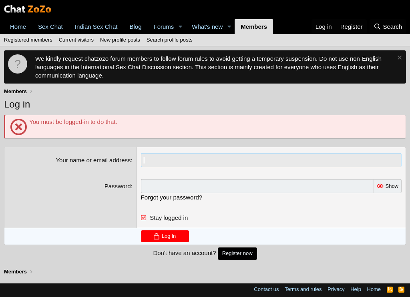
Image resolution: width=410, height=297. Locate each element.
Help (355, 289)
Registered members (28, 40)
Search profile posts (170, 40)
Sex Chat (50, 26)
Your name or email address (93, 160)
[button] (180, 26)
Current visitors (76, 40)
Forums (164, 26)
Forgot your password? (171, 197)
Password (118, 186)
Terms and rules (303, 289)
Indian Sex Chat (96, 26)
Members (254, 26)
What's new (207, 26)
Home (18, 26)
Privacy (336, 289)
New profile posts (120, 40)
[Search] (388, 26)
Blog (135, 26)
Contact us (266, 289)
